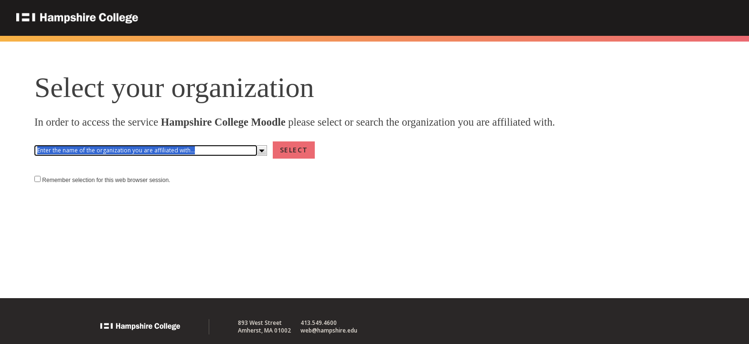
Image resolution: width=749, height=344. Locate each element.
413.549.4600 (318, 323)
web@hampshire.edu (328, 330)
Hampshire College (138, 18)
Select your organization (174, 87)
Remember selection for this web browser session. (106, 180)
